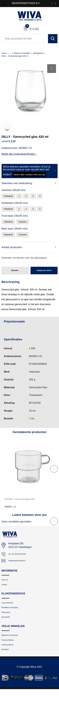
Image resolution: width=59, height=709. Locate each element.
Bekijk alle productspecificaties (19, 154)
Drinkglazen (46, 53)
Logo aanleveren (11, 613)
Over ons (6, 587)
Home (5, 53)
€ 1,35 (12, 512)
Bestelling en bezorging (14, 619)
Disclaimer (7, 669)
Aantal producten (13, 250)
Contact (6, 593)
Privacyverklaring (11, 656)
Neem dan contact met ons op (29, 174)
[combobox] (25, 38)
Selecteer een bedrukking (19, 183)
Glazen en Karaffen (26, 53)
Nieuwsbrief (8, 631)
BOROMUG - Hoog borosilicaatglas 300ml (28, 505)
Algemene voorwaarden (14, 650)
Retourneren (8, 625)
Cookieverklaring (11, 662)
